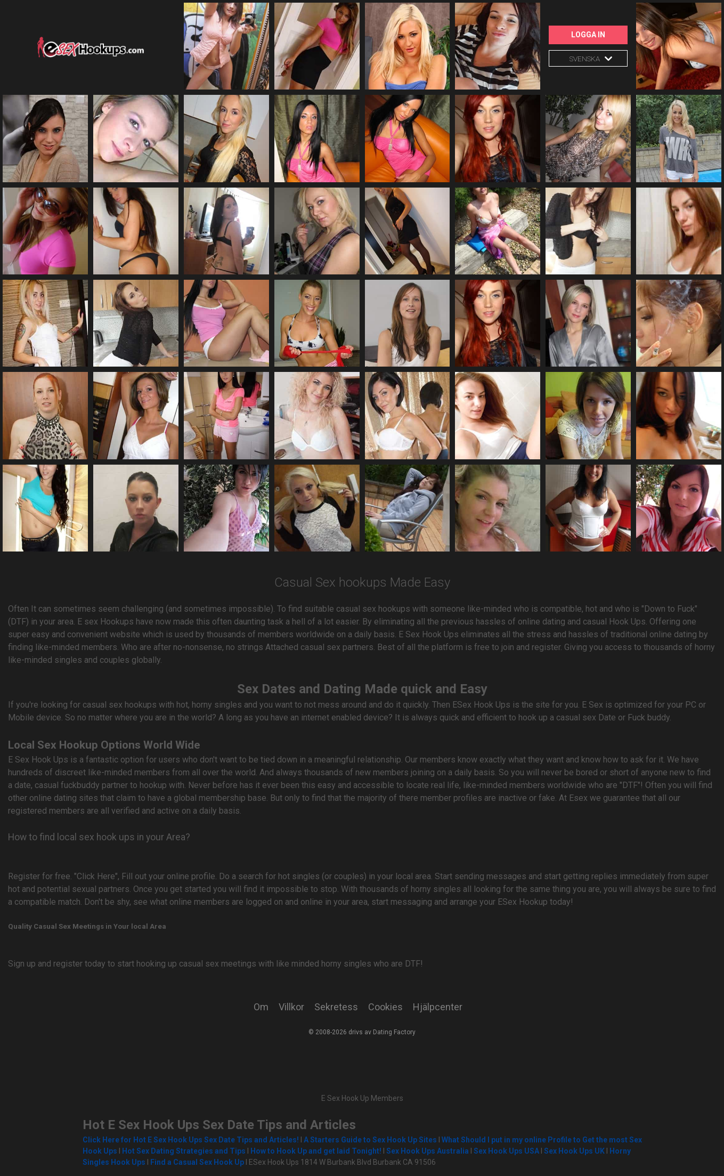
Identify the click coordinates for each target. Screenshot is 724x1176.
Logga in (588, 34)
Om (261, 1006)
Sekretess (336, 1006)
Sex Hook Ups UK (574, 1151)
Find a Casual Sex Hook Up (197, 1162)
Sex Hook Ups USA (506, 1151)
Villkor (291, 1006)
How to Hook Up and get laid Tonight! (315, 1151)
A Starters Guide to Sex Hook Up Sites (370, 1140)
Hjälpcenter (437, 1006)
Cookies (385, 1006)
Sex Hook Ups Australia (428, 1151)
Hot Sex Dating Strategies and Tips (184, 1151)
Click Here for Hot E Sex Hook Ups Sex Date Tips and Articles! (191, 1140)
